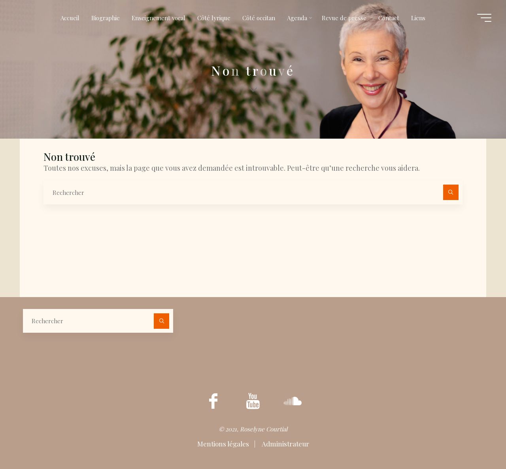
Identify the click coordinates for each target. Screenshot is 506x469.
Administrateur (285, 443)
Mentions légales (224, 443)
